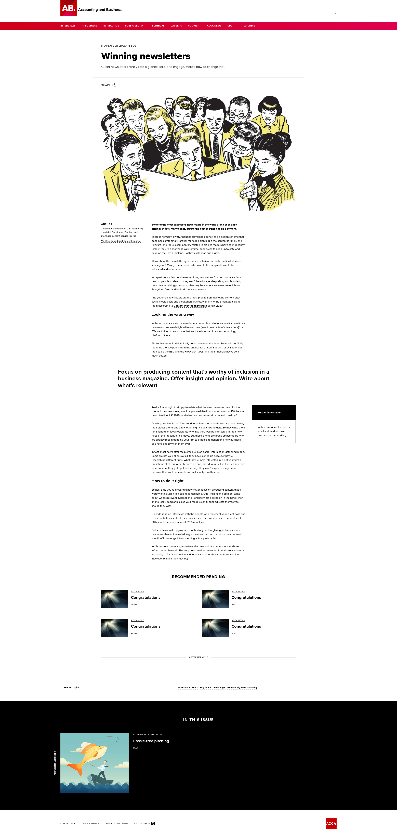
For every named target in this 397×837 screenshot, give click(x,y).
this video (271, 427)
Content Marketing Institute (190, 305)
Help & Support (92, 823)
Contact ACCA (68, 823)
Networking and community (242, 687)
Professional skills (188, 687)
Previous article (55, 763)
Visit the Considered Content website (121, 241)
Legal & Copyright (118, 823)
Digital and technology (212, 687)
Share (108, 85)
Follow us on (146, 824)
